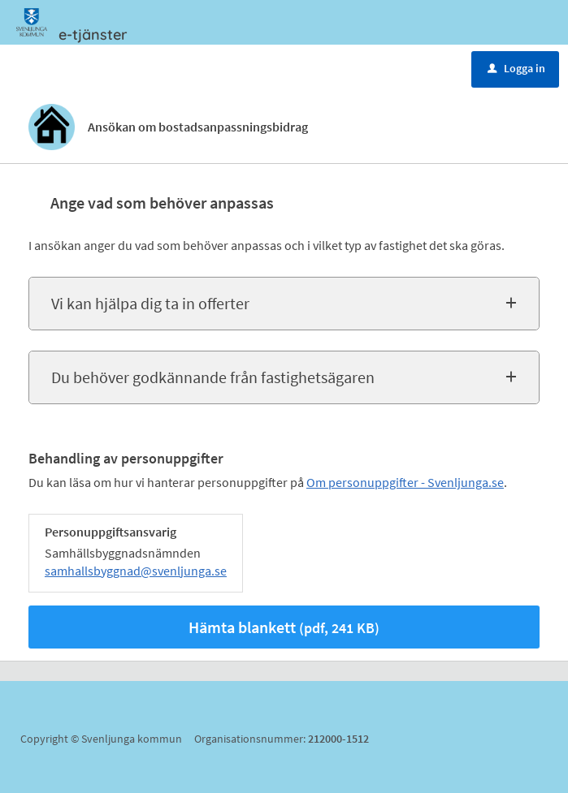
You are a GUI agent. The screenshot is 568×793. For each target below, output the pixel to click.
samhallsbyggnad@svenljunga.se (136, 570)
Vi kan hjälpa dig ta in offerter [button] (150, 303)
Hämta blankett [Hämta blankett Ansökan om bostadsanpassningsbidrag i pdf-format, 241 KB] (284, 627)
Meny (59, 67)
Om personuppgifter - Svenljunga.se (405, 482)
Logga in (516, 68)
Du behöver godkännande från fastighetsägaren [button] (213, 377)
